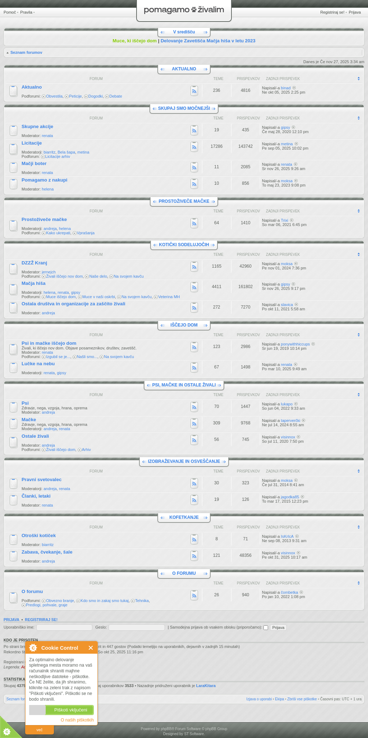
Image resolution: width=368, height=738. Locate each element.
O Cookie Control (33, 647)
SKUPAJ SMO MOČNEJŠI (184, 108)
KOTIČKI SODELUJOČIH (184, 244)
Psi (25, 403)
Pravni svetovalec (41, 479)
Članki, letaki (36, 496)
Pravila (26, 12)
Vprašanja (86, 233)
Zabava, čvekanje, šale (47, 552)
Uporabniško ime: (19, 627)
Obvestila (54, 96)
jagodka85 (290, 497)
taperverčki (290, 420)
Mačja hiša (34, 283)
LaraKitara (206, 685)
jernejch (49, 272)
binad (286, 88)
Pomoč (10, 12)
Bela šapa (66, 152)
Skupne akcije (37, 126)
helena (48, 189)
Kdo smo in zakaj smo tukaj (104, 600)
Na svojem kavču (129, 276)
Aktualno (32, 87)
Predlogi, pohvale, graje (47, 605)
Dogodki (95, 96)
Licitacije (32, 143)
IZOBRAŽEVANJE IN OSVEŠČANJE (184, 461)
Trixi (284, 220)
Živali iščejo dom (60, 449)
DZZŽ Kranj (34, 262)
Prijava (355, 12)
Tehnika (142, 600)
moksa (287, 181)
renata (47, 135)
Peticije (75, 96)
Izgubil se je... (58, 356)
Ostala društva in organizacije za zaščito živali (73, 303)
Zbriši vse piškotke (302, 699)
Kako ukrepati (58, 233)
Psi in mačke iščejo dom (49, 343)
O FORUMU (184, 573)
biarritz (49, 152)
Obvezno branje (60, 600)
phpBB (166, 729)
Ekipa (279, 699)
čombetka (289, 592)
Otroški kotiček (39, 535)
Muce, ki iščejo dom (134, 40)
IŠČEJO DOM (183, 325)
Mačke (29, 419)
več (39, 730)
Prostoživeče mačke (44, 219)
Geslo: (101, 627)
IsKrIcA (287, 536)
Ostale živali (35, 436)
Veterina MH (169, 297)
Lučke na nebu (38, 363)
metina (83, 152)
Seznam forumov (26, 52)
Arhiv (86, 449)
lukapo (287, 404)
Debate (115, 96)
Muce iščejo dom (61, 297)
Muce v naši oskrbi (98, 297)
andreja (50, 228)
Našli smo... (87, 356)
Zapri (91, 647)
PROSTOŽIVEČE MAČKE (183, 201)
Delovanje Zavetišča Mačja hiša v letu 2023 (208, 40)
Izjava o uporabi (259, 699)
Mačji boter (34, 163)
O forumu (32, 591)
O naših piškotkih (77, 720)
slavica (287, 304)
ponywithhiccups (295, 344)
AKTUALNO (184, 68)
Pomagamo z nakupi (45, 180)
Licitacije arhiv (57, 156)
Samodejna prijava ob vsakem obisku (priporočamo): (219, 627)
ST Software (194, 734)
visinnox (288, 437)
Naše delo (98, 276)
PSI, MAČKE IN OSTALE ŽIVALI (184, 384)
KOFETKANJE (183, 517)
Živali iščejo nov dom (64, 276)
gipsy (285, 127)
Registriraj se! (332, 12)
